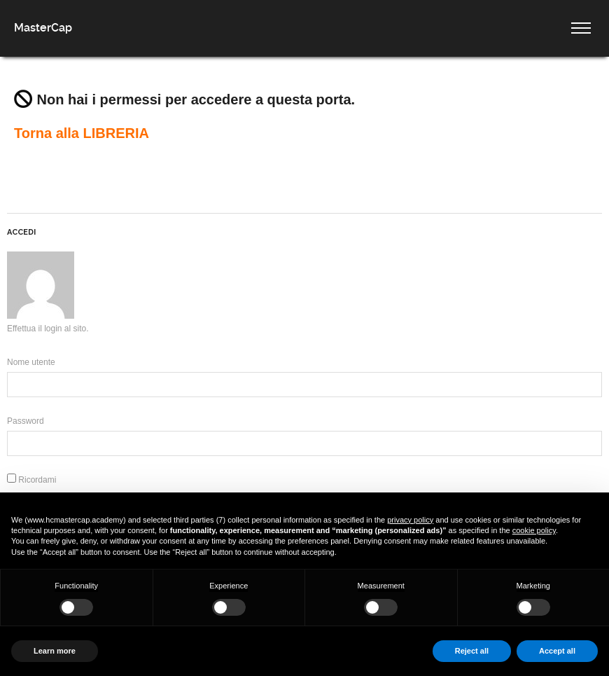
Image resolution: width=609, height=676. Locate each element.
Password (25, 421)
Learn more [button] (55, 651)
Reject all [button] (472, 651)
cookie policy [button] (534, 530)
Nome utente (31, 362)
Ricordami (31, 480)
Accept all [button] (557, 651)
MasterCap (43, 27)
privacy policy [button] (410, 520)
